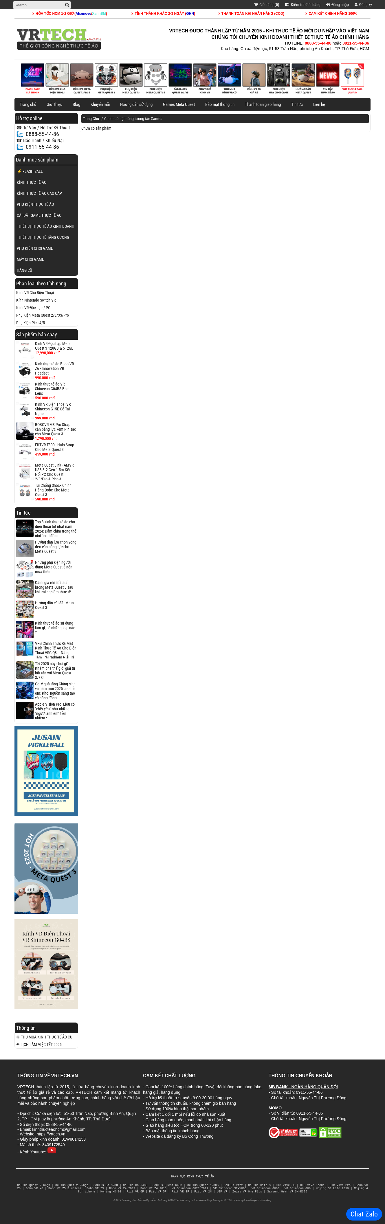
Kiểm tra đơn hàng (302, 4)
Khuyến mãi (100, 104)
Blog (76, 104)
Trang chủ (28, 104)
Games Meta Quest (179, 104)
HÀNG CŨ (24, 270)
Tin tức (297, 104)
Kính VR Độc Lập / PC (33, 307)
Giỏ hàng (266, 4)
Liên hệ (319, 104)
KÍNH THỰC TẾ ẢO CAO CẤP (39, 193)
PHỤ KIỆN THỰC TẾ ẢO (35, 204)
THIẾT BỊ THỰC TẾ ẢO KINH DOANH (45, 226)
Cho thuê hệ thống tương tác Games (133, 118)
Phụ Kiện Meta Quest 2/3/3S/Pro (42, 315)
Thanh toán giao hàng (263, 104)
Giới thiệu (54, 104)
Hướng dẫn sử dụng (136, 104)
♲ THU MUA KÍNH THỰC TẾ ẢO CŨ (44, 1037)
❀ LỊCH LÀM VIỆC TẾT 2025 (39, 1044)
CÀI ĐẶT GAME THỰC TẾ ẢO (39, 215)
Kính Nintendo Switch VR (36, 300)
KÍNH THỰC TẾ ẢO (31, 182)
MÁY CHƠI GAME (30, 259)
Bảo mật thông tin (219, 104)
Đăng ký (363, 4)
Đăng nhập (337, 4)
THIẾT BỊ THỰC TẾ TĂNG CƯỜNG (43, 237)
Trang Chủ (91, 118)
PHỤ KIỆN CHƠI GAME (35, 248)
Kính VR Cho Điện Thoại (35, 292)
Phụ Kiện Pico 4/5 (30, 322)
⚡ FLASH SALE (30, 171)
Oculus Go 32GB (106, 1185)
